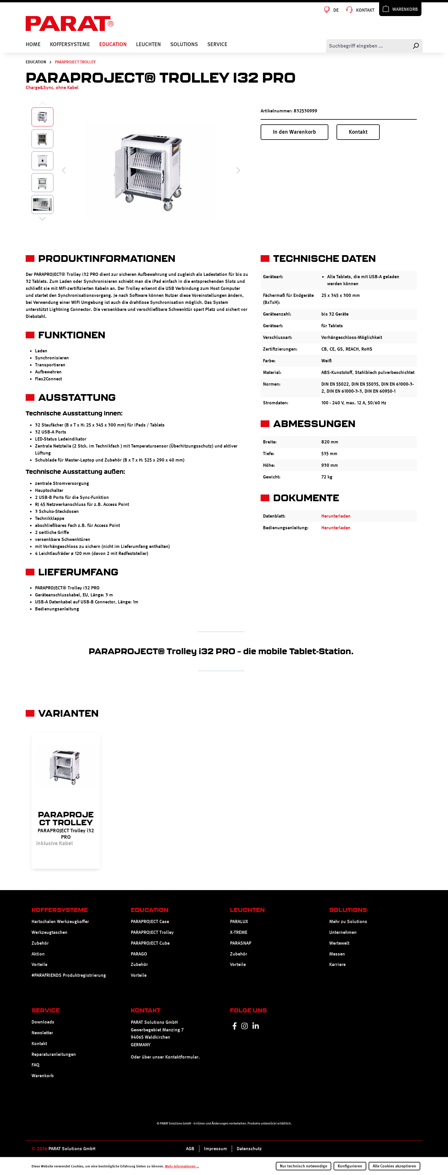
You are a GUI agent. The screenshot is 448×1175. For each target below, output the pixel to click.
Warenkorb (43, 1076)
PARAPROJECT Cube (150, 943)
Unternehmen (343, 932)
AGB (190, 1149)
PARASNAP (240, 943)
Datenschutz (249, 1149)
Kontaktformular (181, 1057)
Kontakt (358, 131)
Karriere (337, 965)
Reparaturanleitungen (54, 1054)
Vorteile (39, 965)
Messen (337, 954)
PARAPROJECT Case (150, 921)
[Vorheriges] (63, 170)
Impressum (215, 1149)
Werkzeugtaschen (49, 932)
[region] (221, 801)
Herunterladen (336, 516)
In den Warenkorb (294, 131)
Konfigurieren (350, 1166)
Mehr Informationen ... (182, 1166)
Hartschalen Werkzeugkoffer (60, 921)
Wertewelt (339, 943)
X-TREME (238, 932)
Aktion (38, 954)
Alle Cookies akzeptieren (394, 1166)
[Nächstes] (238, 170)
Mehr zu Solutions (348, 921)
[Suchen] (416, 46)
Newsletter (42, 1033)
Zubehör (40, 943)
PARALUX (239, 921)
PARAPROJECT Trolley (152, 932)
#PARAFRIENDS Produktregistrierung (69, 975)
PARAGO (139, 954)
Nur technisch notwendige (303, 1166)
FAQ (35, 1065)
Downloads (43, 1022)
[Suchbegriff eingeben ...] (367, 46)
